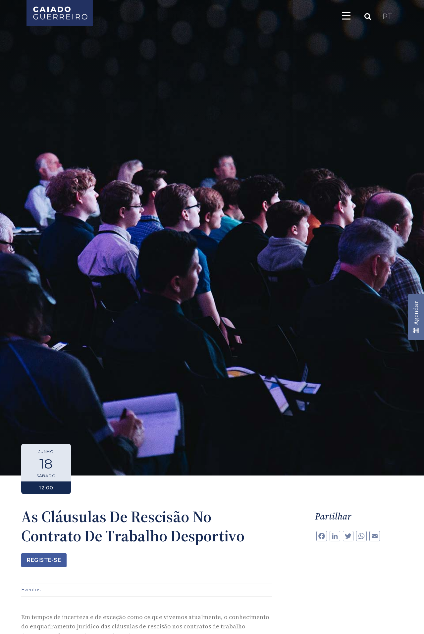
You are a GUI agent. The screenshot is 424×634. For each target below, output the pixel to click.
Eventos (30, 590)
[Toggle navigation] (346, 16)
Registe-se (44, 560)
